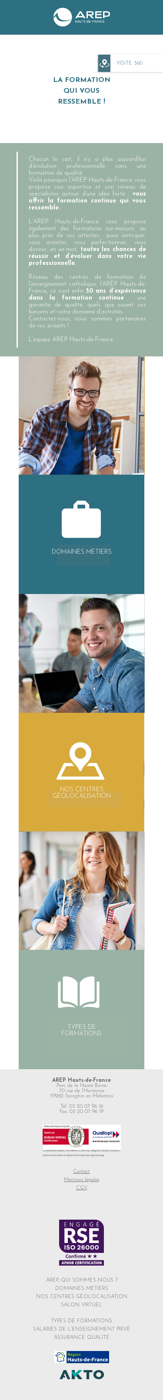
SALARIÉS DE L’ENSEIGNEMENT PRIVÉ (81, 1329)
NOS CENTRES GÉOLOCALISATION (81, 1296)
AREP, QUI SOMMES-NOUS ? (81, 1280)
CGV (81, 1188)
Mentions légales (81, 1179)
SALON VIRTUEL (81, 1305)
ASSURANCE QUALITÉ (82, 1337)
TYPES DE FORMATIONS (81, 1321)
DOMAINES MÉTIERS (81, 1288)
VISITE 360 (129, 63)
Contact (81, 1171)
